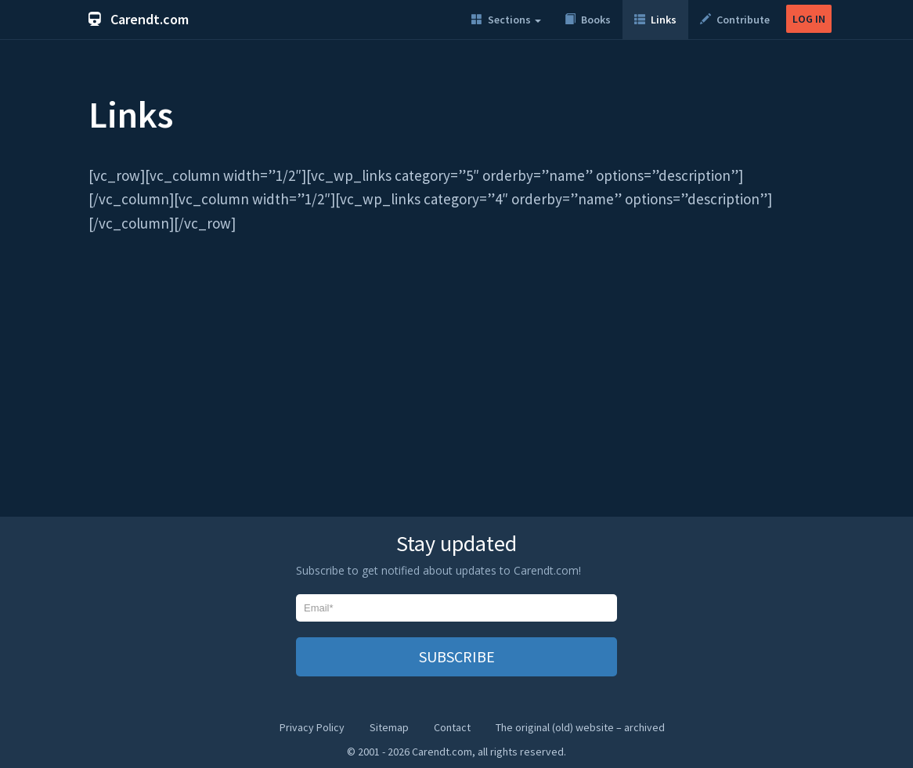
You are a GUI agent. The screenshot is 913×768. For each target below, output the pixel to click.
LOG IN (808, 19)
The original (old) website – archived (580, 727)
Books (588, 20)
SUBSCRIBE (457, 656)
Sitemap (389, 727)
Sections (506, 20)
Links (655, 20)
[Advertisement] (456, 383)
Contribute (735, 20)
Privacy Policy (312, 727)
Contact (452, 727)
